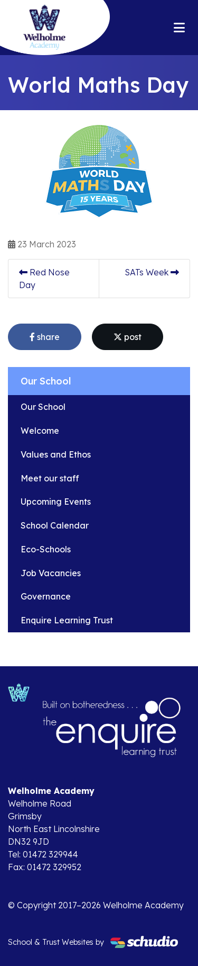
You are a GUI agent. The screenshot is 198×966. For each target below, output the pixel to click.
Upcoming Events (56, 501)
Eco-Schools (46, 549)
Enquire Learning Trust (67, 620)
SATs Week (152, 272)
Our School (43, 406)
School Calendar (55, 525)
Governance (46, 596)
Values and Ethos (56, 454)
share (45, 337)
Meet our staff (50, 478)
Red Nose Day (44, 278)
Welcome (40, 430)
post (128, 337)
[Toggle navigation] (179, 28)
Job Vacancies (51, 573)
